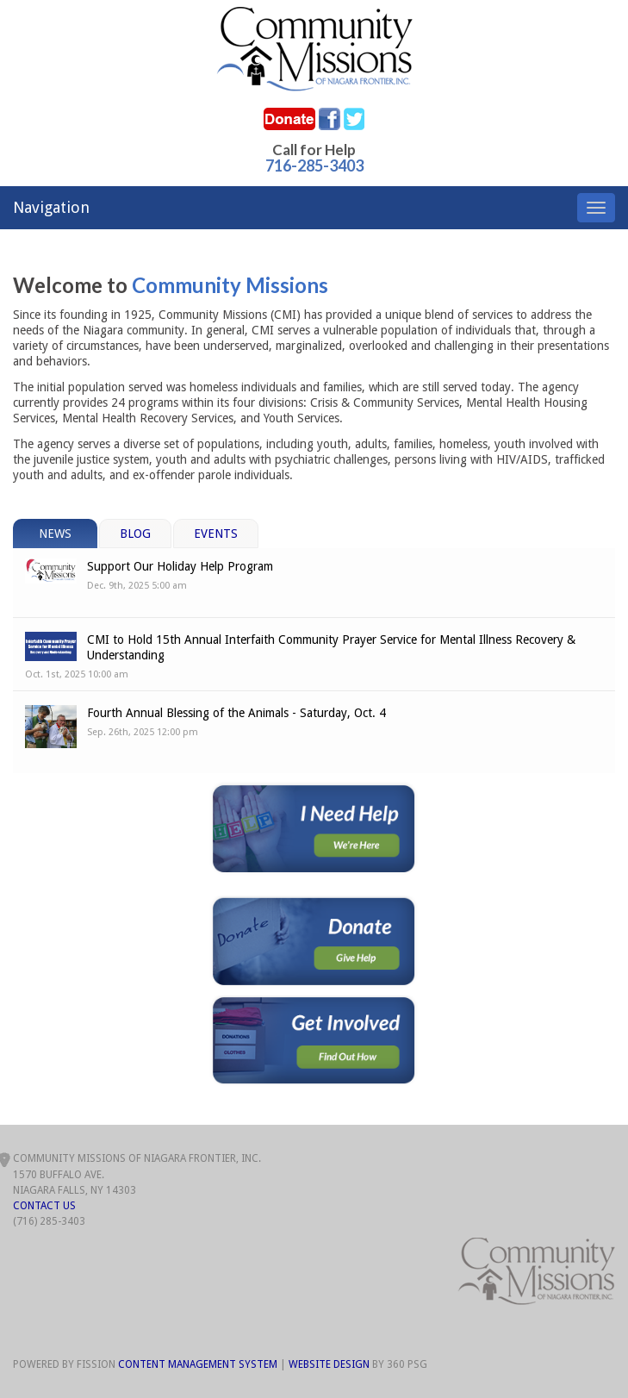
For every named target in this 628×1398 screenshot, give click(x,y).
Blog (135, 533)
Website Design (329, 1364)
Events (216, 533)
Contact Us (44, 1206)
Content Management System (197, 1364)
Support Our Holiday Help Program (180, 566)
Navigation (51, 207)
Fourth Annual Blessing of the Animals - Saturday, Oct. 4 (236, 713)
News (55, 533)
